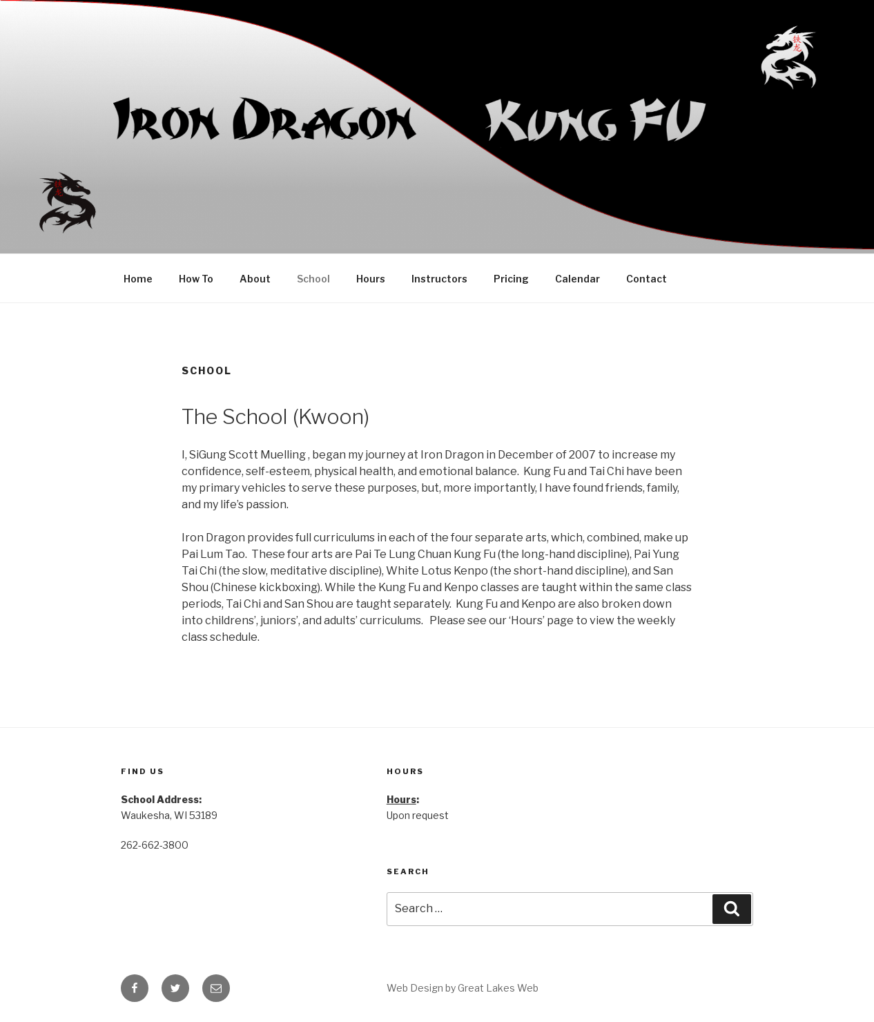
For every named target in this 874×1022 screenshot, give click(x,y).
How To (196, 279)
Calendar (577, 279)
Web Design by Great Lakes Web (462, 988)
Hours (370, 279)
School (313, 279)
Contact (646, 279)
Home (138, 279)
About (255, 279)
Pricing (511, 279)
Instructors (439, 279)
